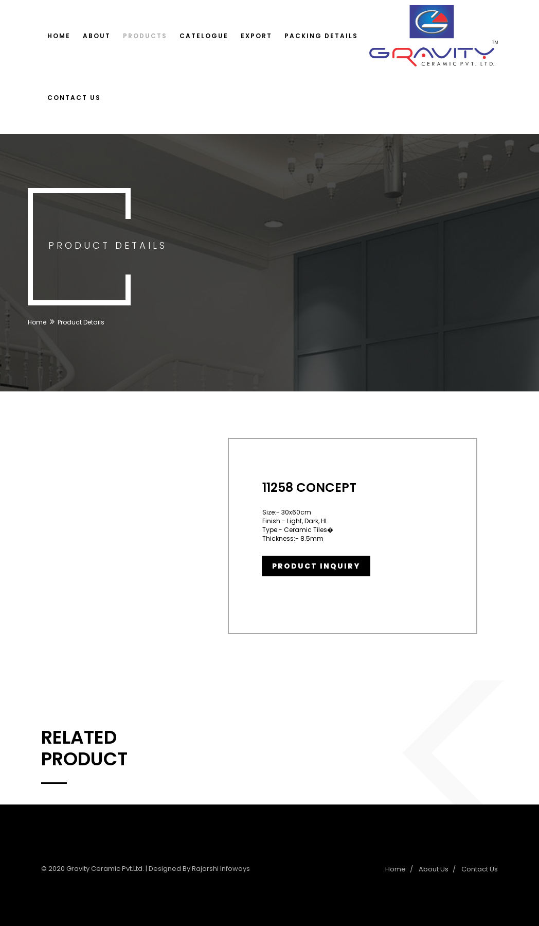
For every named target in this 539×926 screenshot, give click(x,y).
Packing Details (321, 35)
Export (256, 35)
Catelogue (203, 35)
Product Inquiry (316, 566)
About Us (433, 869)
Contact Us (74, 97)
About (97, 35)
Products (145, 35)
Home (58, 35)
